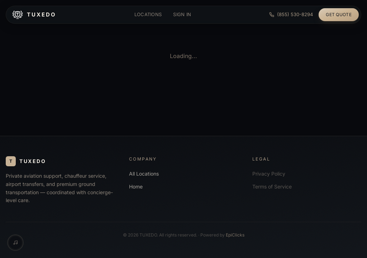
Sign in (182, 14)
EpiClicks (235, 235)
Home (136, 186)
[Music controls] (15, 242)
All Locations (144, 174)
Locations (148, 14)
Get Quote (339, 14)
